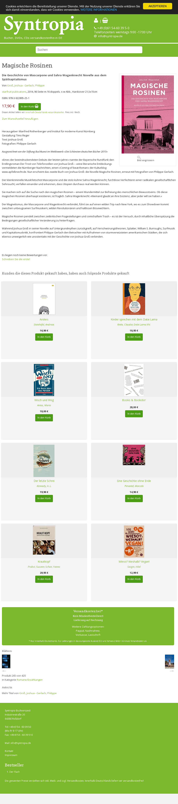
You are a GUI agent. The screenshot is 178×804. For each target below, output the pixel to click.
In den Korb (30, 106)
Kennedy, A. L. (44, 486)
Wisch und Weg (44, 400)
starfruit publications (14, 91)
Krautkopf (44, 561)
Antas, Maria (44, 405)
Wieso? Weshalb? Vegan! (134, 561)
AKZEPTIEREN (157, 6)
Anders (44, 319)
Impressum (11, 755)
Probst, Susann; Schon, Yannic (44, 566)
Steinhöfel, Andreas (44, 324)
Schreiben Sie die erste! (16, 259)
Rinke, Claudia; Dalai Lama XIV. (134, 324)
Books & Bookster (134, 400)
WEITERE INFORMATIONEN (99, 10)
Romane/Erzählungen (30, 679)
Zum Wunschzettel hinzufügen (20, 118)
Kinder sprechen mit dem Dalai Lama (134, 319)
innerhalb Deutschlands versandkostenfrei (44, 112)
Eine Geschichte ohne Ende (134, 481)
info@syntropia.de (110, 36)
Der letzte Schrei (44, 481)
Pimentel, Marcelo (134, 486)
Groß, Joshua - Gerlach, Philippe (26, 85)
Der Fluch (14, 771)
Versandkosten (75, 780)
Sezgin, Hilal (133, 566)
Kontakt (9, 751)
